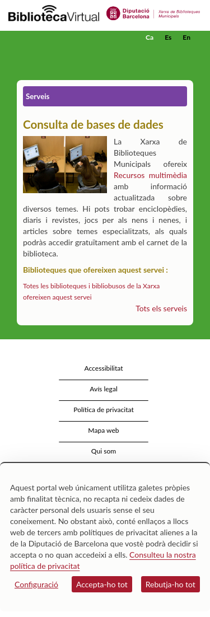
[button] (186, 54)
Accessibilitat (103, 368)
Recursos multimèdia (150, 175)
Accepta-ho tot (102, 584)
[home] (64, 37)
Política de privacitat (103, 409)
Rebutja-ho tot (170, 584)
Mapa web (103, 430)
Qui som (103, 451)
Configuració (36, 584)
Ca (149, 37)
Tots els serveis (161, 308)
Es (168, 37)
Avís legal (104, 389)
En (186, 37)
